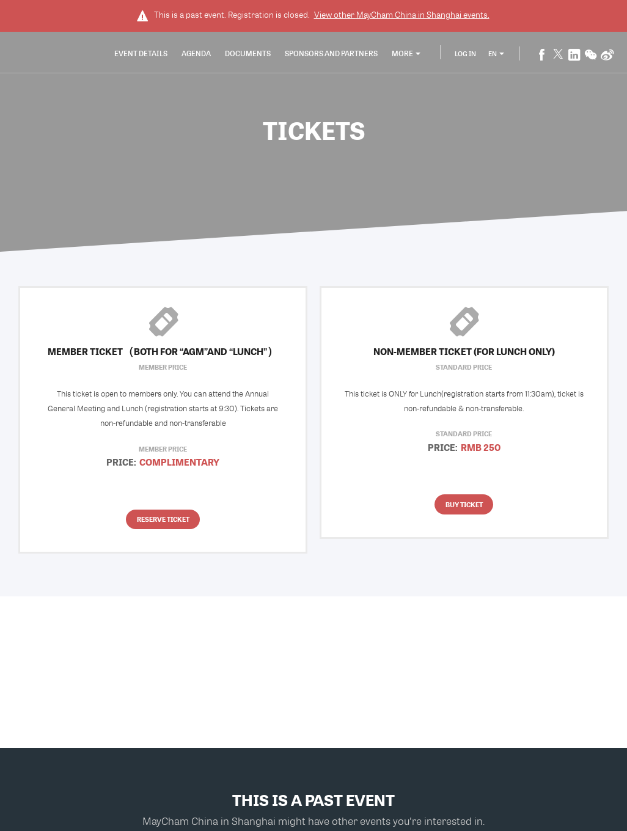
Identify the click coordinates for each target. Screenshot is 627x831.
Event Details (140, 54)
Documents (248, 54)
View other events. (402, 14)
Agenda (196, 54)
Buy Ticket (464, 505)
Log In (465, 54)
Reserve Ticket (163, 520)
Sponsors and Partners (331, 54)
